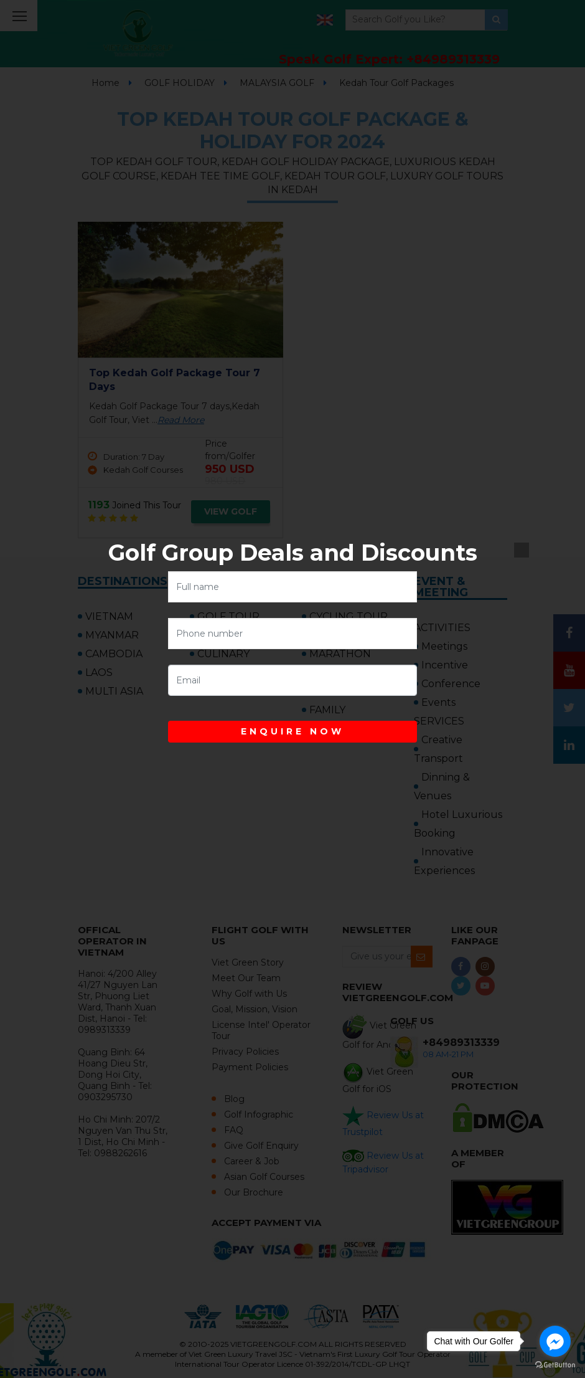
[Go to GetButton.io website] (555, 1365)
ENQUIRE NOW (292, 731)
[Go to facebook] (555, 1341)
